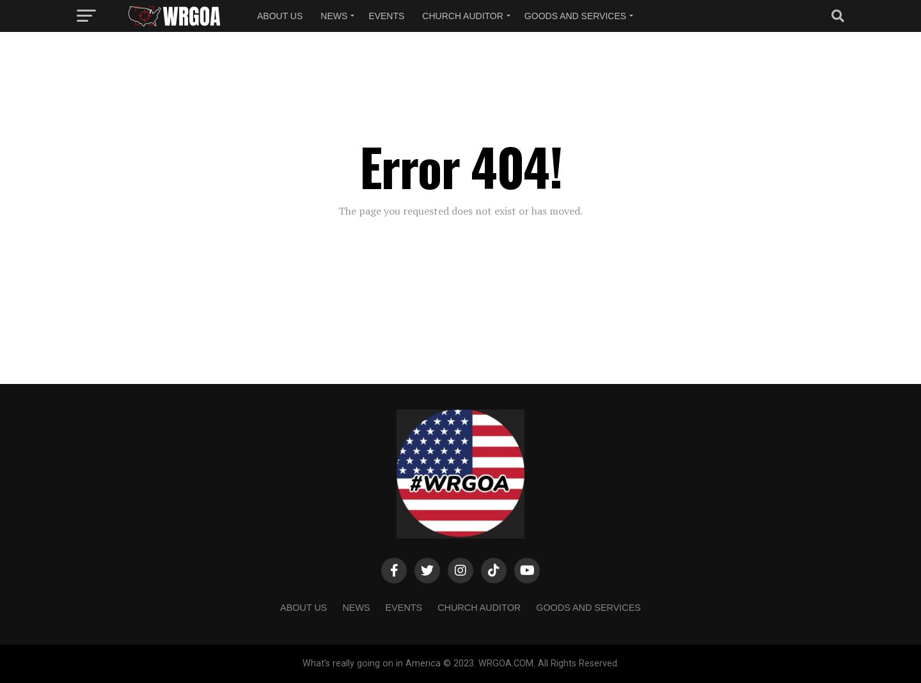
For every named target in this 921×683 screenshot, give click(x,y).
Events (386, 16)
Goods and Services (575, 16)
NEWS (333, 16)
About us (280, 16)
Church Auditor (462, 16)
